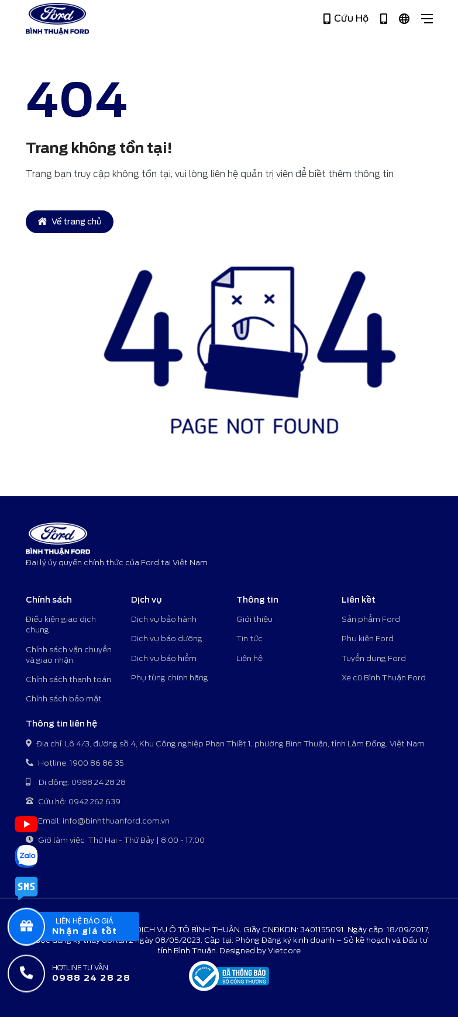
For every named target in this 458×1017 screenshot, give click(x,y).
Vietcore (284, 950)
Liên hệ (249, 658)
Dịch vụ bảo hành (164, 619)
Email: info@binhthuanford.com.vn (98, 821)
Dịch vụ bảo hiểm (164, 658)
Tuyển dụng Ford (374, 658)
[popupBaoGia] (84, 926)
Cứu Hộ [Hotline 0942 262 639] (346, 19)
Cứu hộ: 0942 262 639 (73, 802)
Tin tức (249, 638)
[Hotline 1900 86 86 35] (383, 19)
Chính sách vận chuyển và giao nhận (69, 655)
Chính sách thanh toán (68, 679)
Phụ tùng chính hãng (169, 677)
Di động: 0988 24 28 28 (76, 783)
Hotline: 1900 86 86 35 (75, 764)
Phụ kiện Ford (368, 638)
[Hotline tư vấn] (84, 973)
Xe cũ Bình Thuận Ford (384, 677)
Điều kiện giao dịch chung (61, 624)
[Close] (427, 18)
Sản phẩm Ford (371, 619)
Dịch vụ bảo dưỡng (166, 638)
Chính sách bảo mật (64, 698)
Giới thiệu (254, 619)
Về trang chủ (69, 221)
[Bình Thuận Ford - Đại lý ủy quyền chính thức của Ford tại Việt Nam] (57, 19)
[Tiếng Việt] (404, 19)
